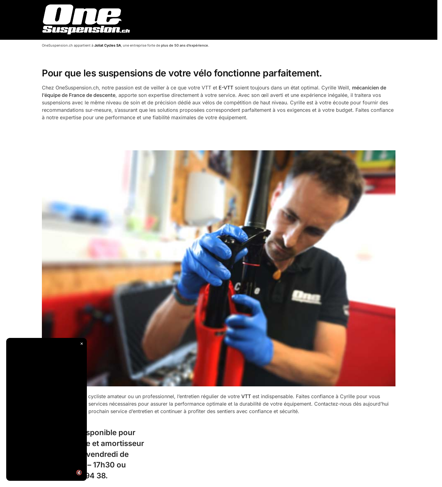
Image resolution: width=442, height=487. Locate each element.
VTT (246, 396)
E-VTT (226, 87)
